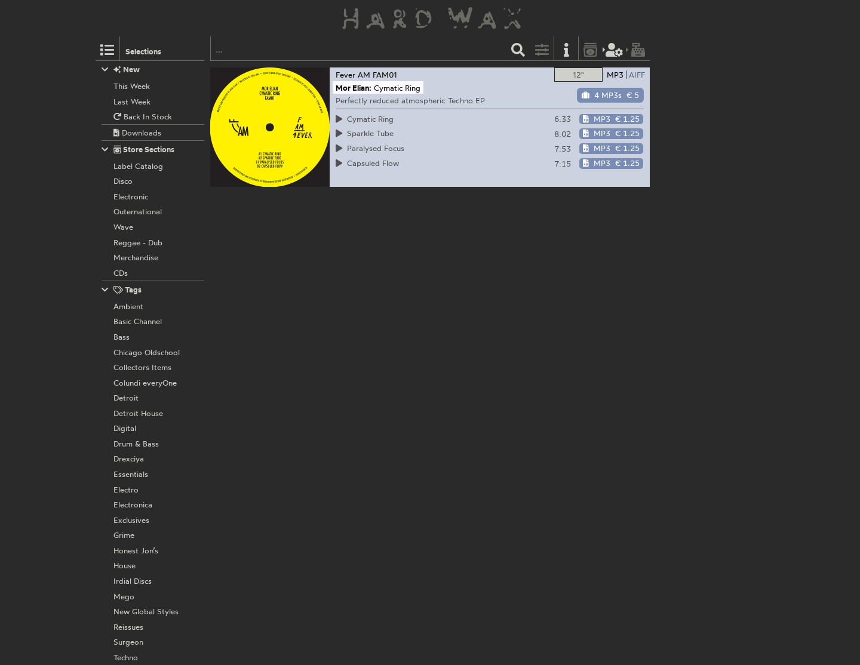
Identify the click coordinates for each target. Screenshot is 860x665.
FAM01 (385, 74)
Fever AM (353, 74)
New (121, 69)
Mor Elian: (353, 88)
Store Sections (138, 149)
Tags (122, 289)
